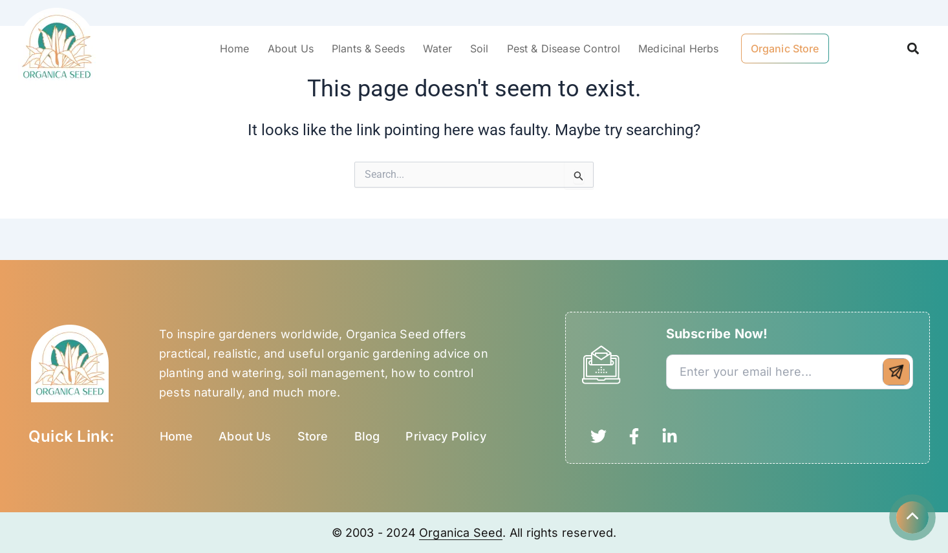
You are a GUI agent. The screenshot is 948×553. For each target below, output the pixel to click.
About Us (291, 48)
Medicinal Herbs (678, 48)
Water (437, 48)
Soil (479, 48)
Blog (367, 436)
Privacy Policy (445, 436)
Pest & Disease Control (564, 48)
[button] (912, 49)
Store (313, 436)
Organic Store (785, 48)
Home (235, 48)
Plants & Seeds (368, 48)
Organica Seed (460, 532)
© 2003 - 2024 (376, 532)
